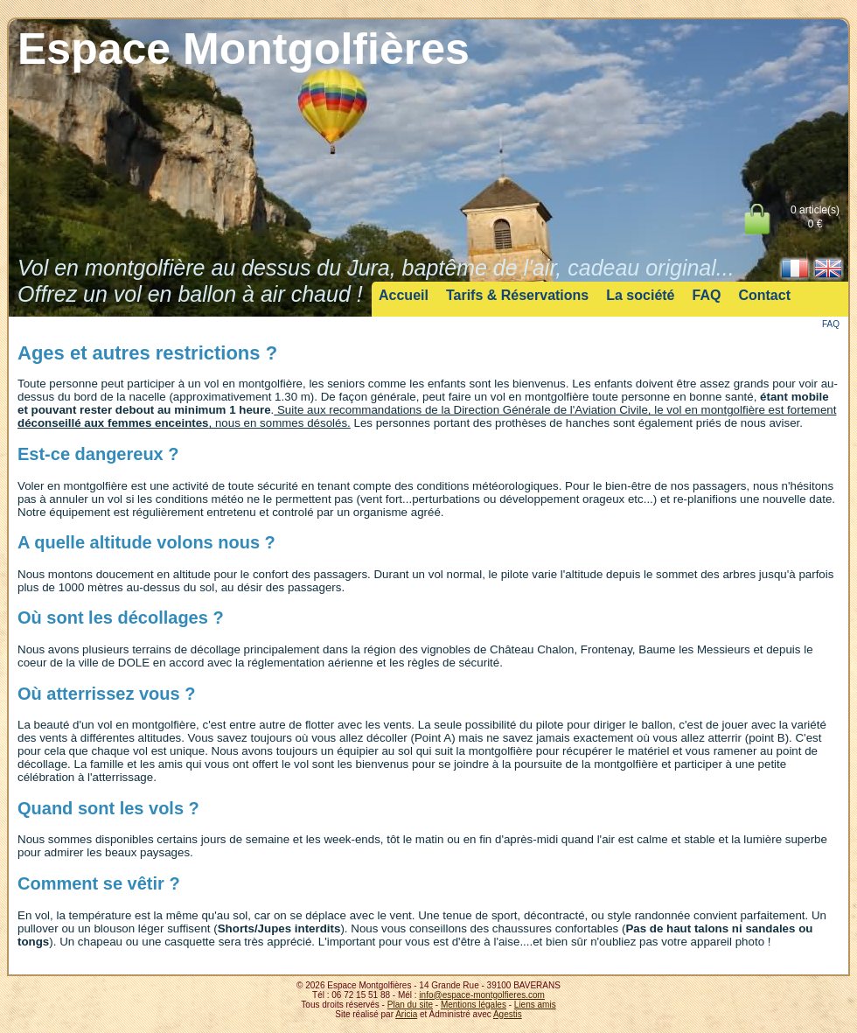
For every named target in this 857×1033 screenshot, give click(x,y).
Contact (764, 295)
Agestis (507, 1014)
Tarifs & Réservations (517, 295)
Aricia (406, 1014)
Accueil (403, 295)
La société (640, 295)
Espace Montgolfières (243, 48)
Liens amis (535, 1004)
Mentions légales (473, 1004)
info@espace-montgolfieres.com (482, 995)
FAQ (707, 295)
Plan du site (410, 1004)
